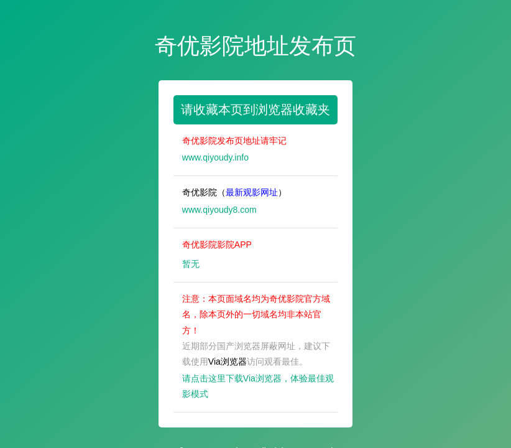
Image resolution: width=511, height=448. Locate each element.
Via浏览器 (227, 361)
